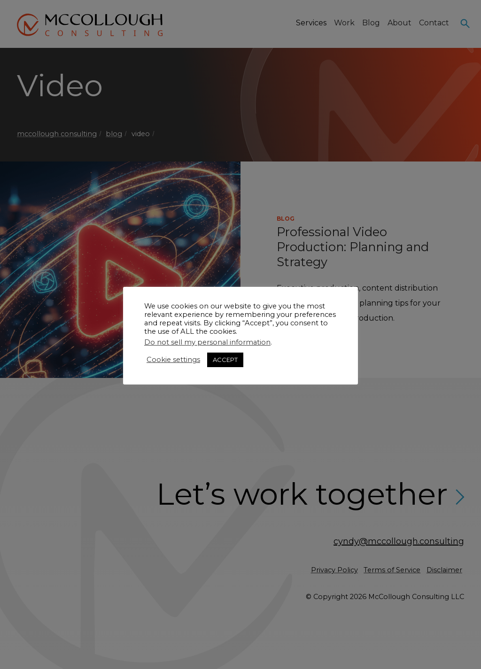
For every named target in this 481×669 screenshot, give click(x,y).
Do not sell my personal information (207, 342)
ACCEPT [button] (225, 359)
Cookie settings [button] (173, 359)
